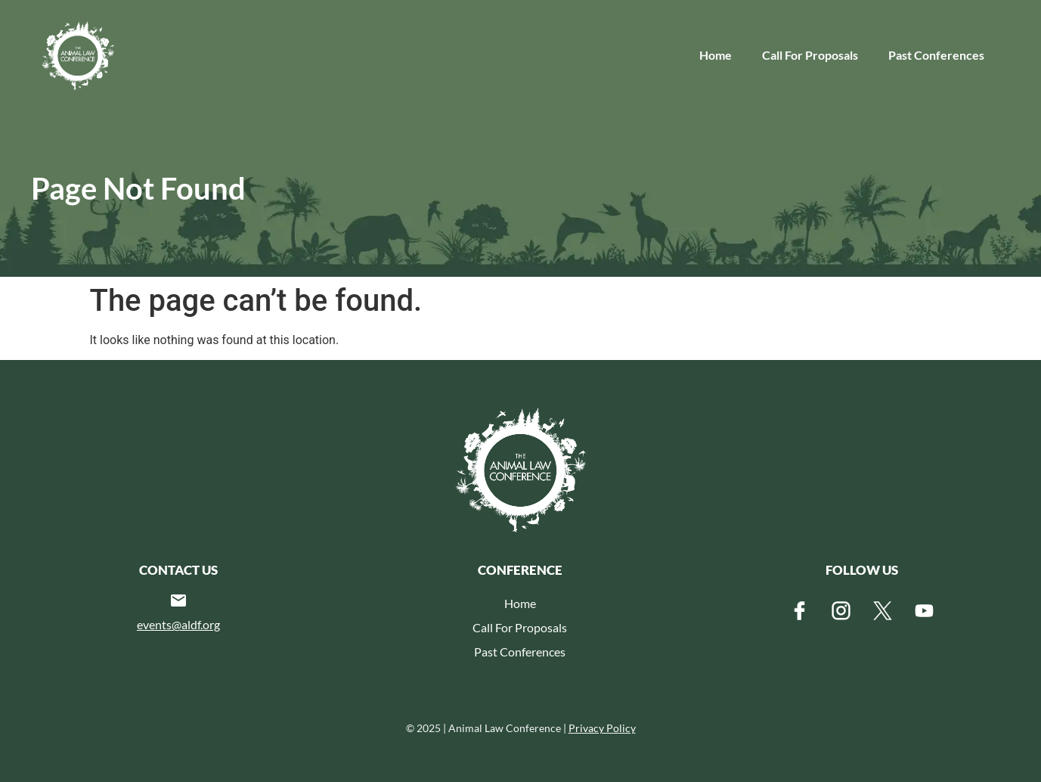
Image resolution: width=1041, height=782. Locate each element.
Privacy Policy (602, 727)
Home (715, 55)
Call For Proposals (810, 55)
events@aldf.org (178, 624)
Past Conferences (936, 55)
